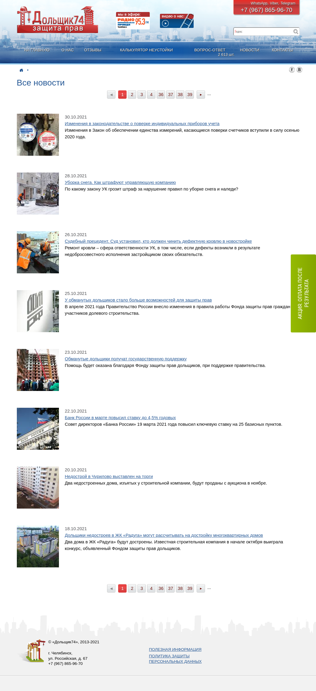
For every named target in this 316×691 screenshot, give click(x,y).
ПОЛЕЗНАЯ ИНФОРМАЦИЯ (175, 649)
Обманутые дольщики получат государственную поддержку (126, 358)
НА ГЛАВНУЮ (37, 50)
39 (189, 94)
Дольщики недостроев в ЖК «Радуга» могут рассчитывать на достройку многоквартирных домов (164, 535)
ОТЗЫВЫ (92, 50)
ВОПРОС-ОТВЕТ (210, 52)
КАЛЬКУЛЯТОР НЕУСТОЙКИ (146, 50)
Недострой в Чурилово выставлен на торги (109, 476)
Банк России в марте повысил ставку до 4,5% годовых (120, 417)
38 (180, 94)
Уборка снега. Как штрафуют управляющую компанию (120, 182)
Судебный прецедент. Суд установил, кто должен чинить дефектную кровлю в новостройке (158, 241)
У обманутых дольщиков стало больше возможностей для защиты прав (138, 300)
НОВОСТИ (249, 50)
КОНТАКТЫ (282, 50)
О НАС (67, 50)
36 (160, 94)
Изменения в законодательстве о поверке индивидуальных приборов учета (142, 123)
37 (170, 94)
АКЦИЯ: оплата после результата (303, 294)
